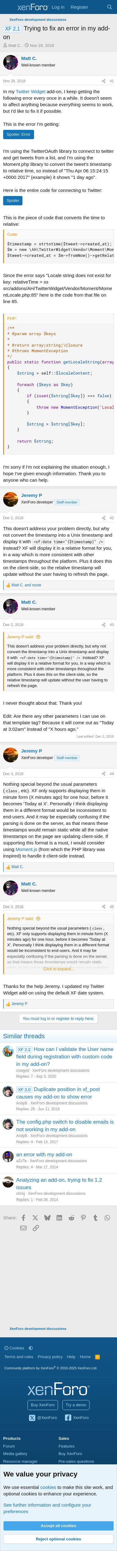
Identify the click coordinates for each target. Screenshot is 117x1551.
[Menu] (8, 7)
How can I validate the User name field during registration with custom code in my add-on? (64, 1056)
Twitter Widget (31, 91)
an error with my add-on (44, 1155)
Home (85, 1356)
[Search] (110, 7)
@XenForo (42, 1418)
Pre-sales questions (76, 1461)
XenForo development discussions (60, 1070)
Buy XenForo (43, 1405)
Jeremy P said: (20, 636)
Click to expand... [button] (59, 969)
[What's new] (97, 7)
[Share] (104, 81)
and (26, 585)
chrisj (20, 1193)
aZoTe (21, 1161)
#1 (112, 81)
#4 (112, 774)
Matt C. (15, 45)
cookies (48, 1487)
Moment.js (26, 849)
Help (71, 1356)
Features (67, 1446)
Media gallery (15, 1453)
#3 (112, 625)
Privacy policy (50, 1356)
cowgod (22, 1070)
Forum (9, 1446)
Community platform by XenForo (50, 1368)
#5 (112, 907)
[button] (30, 1348)
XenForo (76, 1418)
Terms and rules (18, 1356)
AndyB (21, 1103)
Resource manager (20, 1461)
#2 (112, 518)
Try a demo (76, 1405)
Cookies (14, 1348)
